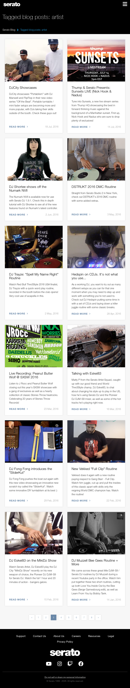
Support (21, 636)
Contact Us (39, 636)
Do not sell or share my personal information (65, 677)
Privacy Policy (65, 641)
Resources (94, 636)
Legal (111, 636)
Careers (76, 636)
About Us (58, 636)
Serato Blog (9, 29)
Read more (18, 126)
